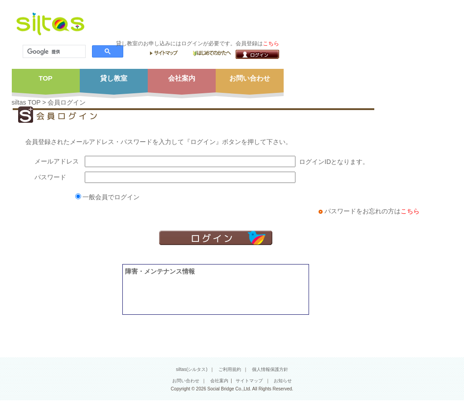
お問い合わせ (185, 380)
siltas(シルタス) (191, 369)
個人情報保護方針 (270, 369)
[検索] (53, 52)
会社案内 (219, 380)
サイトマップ (249, 380)
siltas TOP (26, 102)
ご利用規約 (229, 369)
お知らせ (283, 380)
